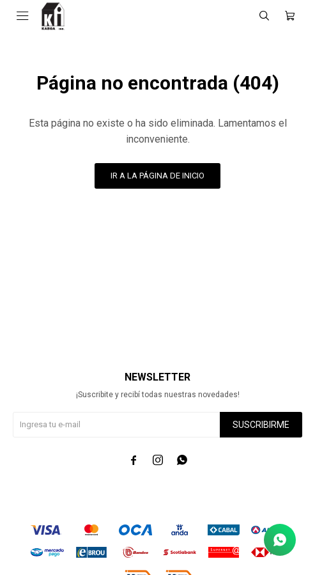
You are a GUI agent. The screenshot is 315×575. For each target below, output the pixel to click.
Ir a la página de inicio (157, 175)
